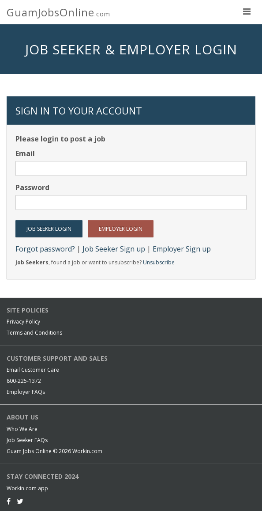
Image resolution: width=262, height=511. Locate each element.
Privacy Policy (23, 321)
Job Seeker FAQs (27, 440)
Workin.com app (27, 488)
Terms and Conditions (34, 332)
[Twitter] (20, 501)
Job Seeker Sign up (113, 249)
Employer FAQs (26, 392)
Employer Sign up (182, 249)
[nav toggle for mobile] (246, 11)
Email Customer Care (33, 370)
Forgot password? (45, 249)
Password (32, 187)
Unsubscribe (159, 262)
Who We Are (22, 429)
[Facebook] (9, 501)
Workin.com (87, 451)
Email (25, 153)
